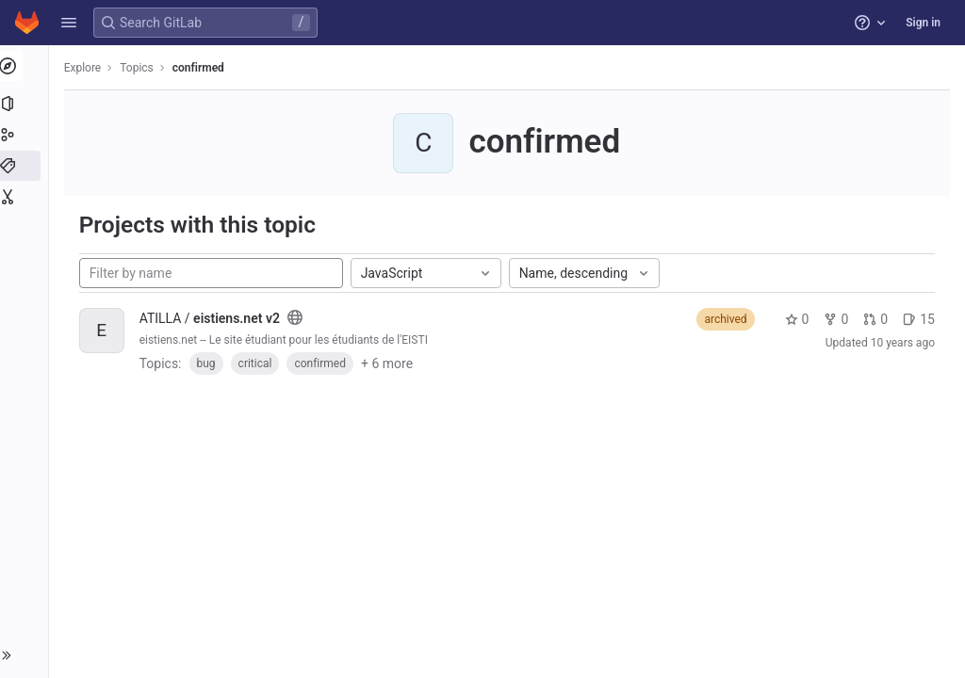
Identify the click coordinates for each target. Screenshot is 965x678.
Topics (141, 67)
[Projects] (26, 104)
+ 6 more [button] (391, 363)
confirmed (202, 67)
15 (919, 319)
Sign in (923, 22)
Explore (87, 67)
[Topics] (26, 166)
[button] (69, 23)
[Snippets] (26, 197)
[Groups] (26, 135)
